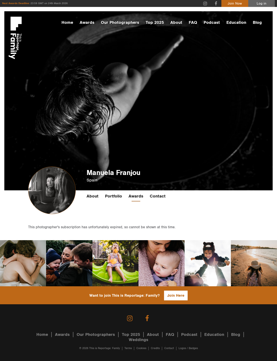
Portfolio (113, 196)
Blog (257, 22)
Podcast (212, 22)
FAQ (193, 22)
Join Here (175, 295)
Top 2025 (155, 22)
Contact (158, 196)
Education (236, 22)
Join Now (235, 4)
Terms (128, 348)
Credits (155, 348)
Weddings (138, 339)
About (176, 22)
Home (67, 22)
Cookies (141, 348)
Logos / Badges (188, 348)
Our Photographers (120, 22)
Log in (261, 4)
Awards (87, 22)
